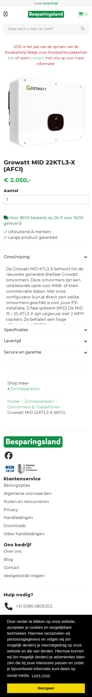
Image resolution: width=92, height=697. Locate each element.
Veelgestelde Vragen (24, 575)
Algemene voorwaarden (28, 493)
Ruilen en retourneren (26, 501)
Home (13, 401)
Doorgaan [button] (46, 688)
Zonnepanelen (23, 389)
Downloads (15, 525)
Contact (11, 567)
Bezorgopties (17, 485)
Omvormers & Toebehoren (33, 407)
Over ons (12, 551)
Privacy (11, 509)
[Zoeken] (41, 29)
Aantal (11, 190)
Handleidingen (18, 517)
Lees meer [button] (41, 675)
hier (11, 58)
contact (37, 58)
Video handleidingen (24, 534)
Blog (8, 559)
